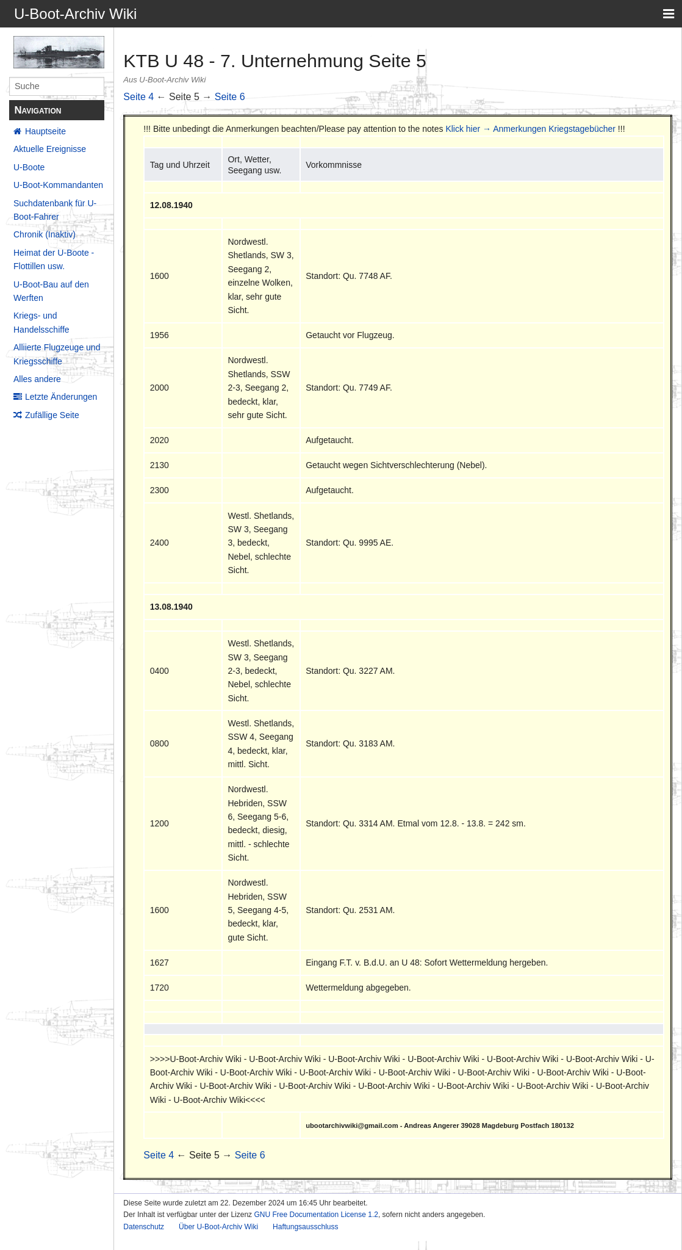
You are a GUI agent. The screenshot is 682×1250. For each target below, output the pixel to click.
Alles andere (37, 379)
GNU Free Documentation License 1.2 (316, 1214)
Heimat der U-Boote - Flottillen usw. (53, 259)
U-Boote (29, 167)
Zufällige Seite (52, 415)
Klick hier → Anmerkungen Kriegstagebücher (530, 129)
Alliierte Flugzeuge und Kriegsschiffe (56, 354)
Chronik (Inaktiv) (44, 234)
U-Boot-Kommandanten (58, 185)
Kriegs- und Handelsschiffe (41, 322)
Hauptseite (45, 131)
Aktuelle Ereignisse (49, 149)
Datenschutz (143, 1227)
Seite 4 (138, 97)
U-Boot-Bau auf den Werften (51, 291)
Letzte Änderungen (61, 397)
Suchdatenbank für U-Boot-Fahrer (54, 210)
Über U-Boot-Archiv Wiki (218, 1227)
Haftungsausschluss (305, 1227)
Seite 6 (230, 97)
